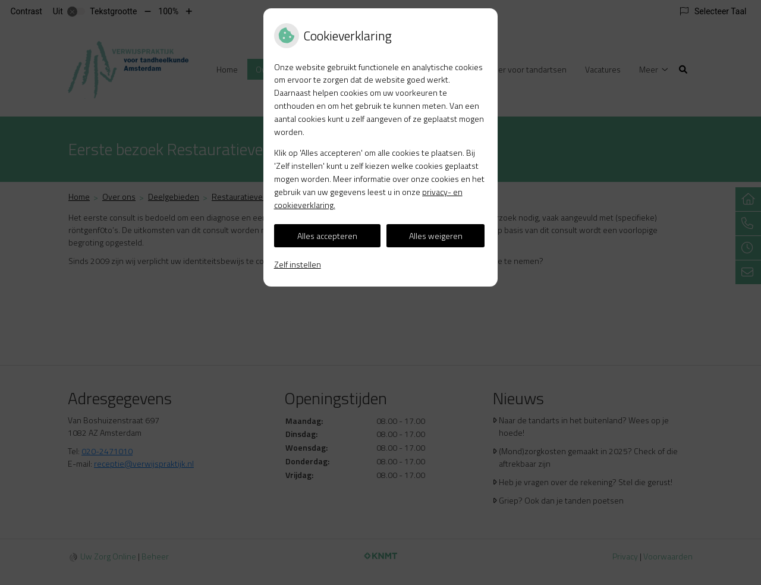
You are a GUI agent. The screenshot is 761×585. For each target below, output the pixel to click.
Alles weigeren (436, 235)
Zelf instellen (297, 264)
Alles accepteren (327, 235)
